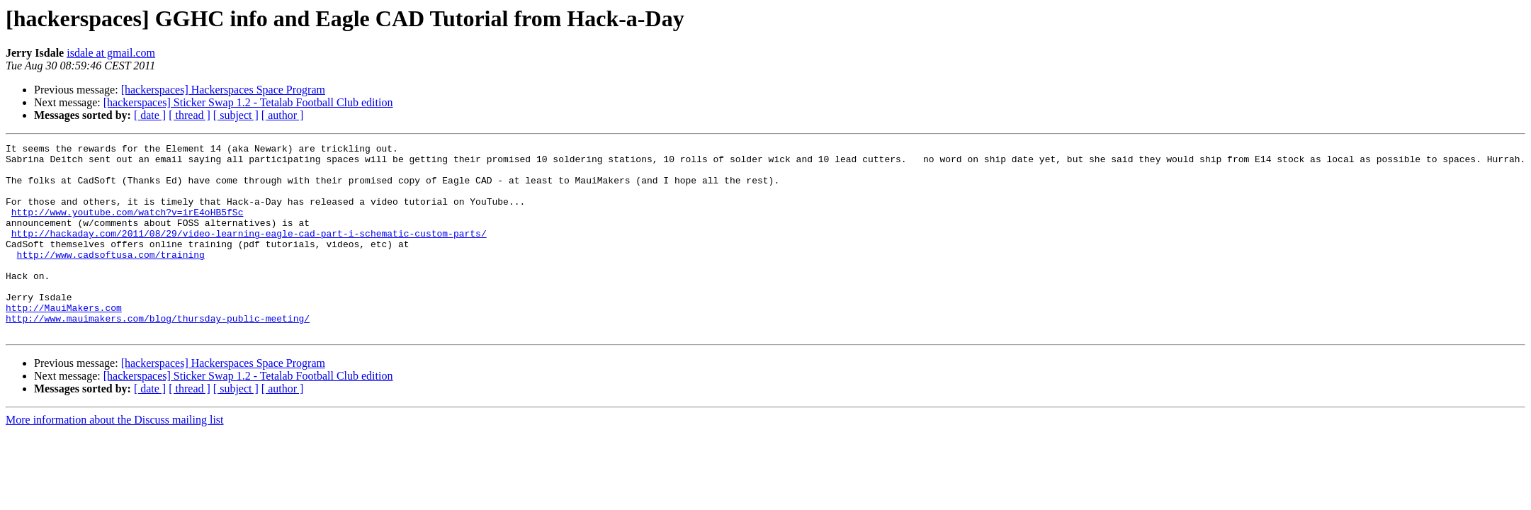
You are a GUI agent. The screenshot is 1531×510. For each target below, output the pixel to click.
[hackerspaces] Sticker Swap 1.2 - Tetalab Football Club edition (248, 102)
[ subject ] (236, 115)
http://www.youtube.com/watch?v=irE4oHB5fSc (127, 226)
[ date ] (150, 115)
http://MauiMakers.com (64, 341)
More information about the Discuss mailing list (115, 458)
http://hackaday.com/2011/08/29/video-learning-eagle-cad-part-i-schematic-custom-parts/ (249, 252)
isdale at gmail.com (111, 53)
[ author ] (282, 115)
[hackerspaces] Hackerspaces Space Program (223, 90)
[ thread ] (189, 115)
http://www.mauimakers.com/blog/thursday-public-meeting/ (158, 354)
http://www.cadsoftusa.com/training (111, 277)
